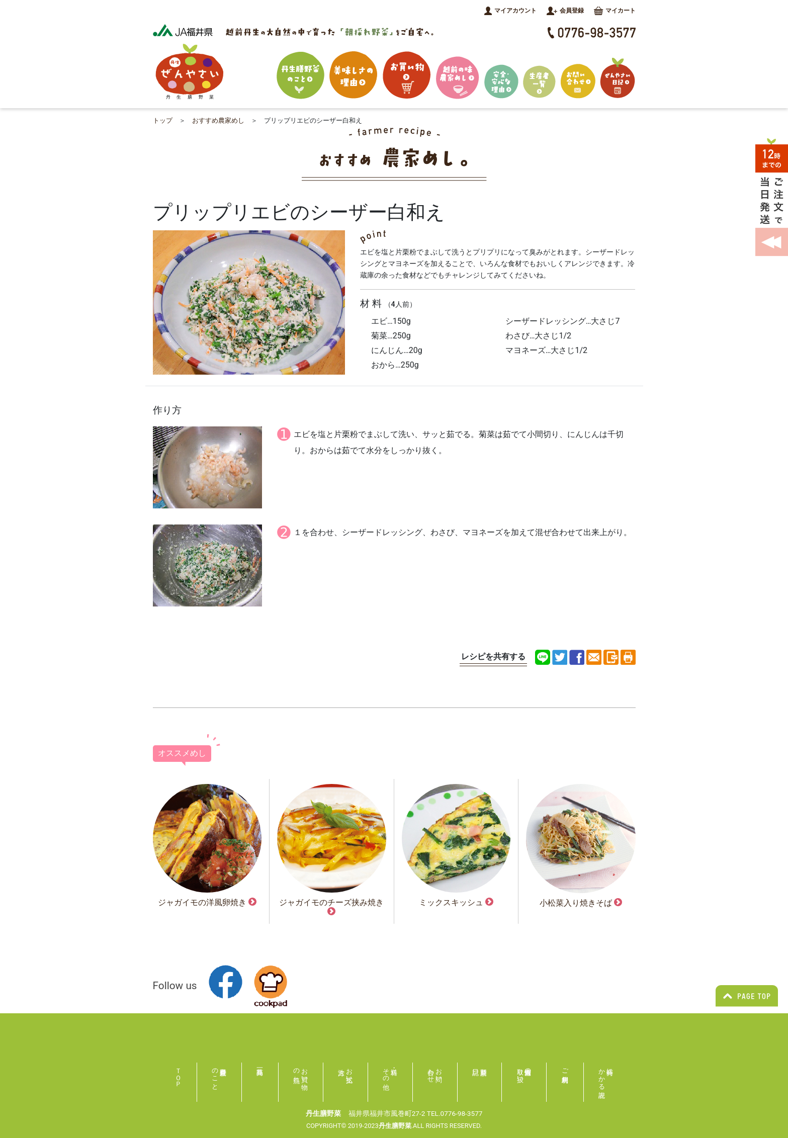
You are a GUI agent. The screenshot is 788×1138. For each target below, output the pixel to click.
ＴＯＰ (178, 1074)
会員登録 (565, 10)
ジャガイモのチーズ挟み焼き (331, 906)
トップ (162, 120)
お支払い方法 (349, 1071)
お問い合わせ (435, 1071)
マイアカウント (510, 10)
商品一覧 (260, 1071)
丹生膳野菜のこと (215, 1075)
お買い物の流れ (301, 1071)
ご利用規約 (565, 1068)
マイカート (615, 10)
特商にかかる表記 (606, 1075)
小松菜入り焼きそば (581, 903)
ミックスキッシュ (456, 902)
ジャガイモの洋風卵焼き (207, 902)
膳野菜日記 (479, 1071)
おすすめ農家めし (218, 120)
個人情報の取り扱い (524, 1071)
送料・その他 (386, 1071)
